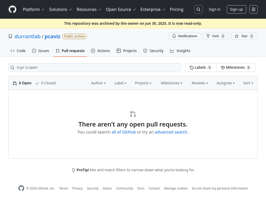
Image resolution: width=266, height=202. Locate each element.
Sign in (214, 9)
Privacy (77, 188)
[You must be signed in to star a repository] (244, 36)
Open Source (121, 9)
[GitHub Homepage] (21, 188)
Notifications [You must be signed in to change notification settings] (184, 36)
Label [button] (120, 82)
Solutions (60, 9)
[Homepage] (12, 9)
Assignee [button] (226, 82)
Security (93, 188)
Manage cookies (176, 188)
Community (124, 188)
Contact (154, 188)
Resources (89, 9)
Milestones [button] (171, 82)
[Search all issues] (94, 67)
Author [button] (98, 82)
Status (107, 188)
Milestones (236, 67)
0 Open (22, 82)
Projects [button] (143, 82)
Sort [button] (248, 82)
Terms (63, 188)
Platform (34, 9)
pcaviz (53, 36)
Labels (201, 67)
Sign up (236, 9)
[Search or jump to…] (198, 9)
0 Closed (45, 82)
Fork (215, 36)
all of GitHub (123, 132)
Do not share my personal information (220, 188)
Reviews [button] (200, 82)
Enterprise (153, 9)
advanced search (171, 132)
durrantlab (28, 36)
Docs (140, 188)
